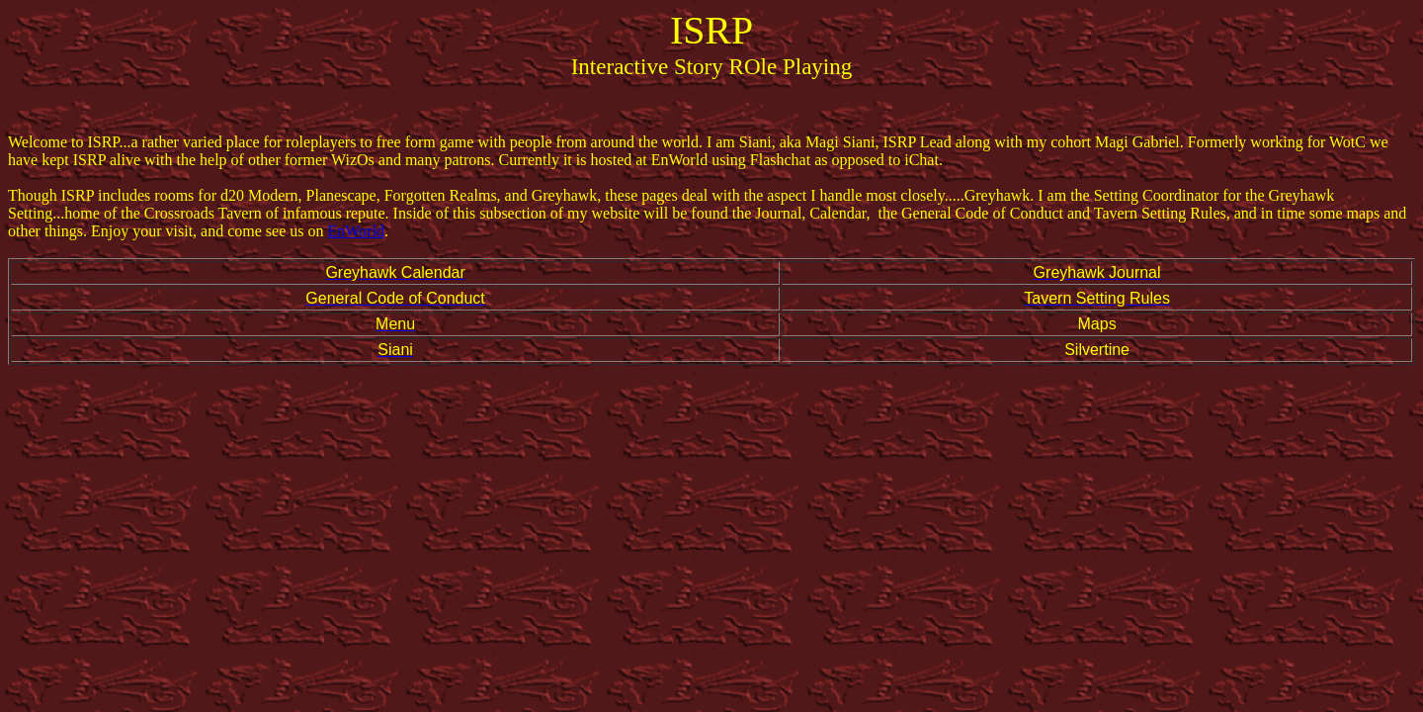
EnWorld (356, 230)
